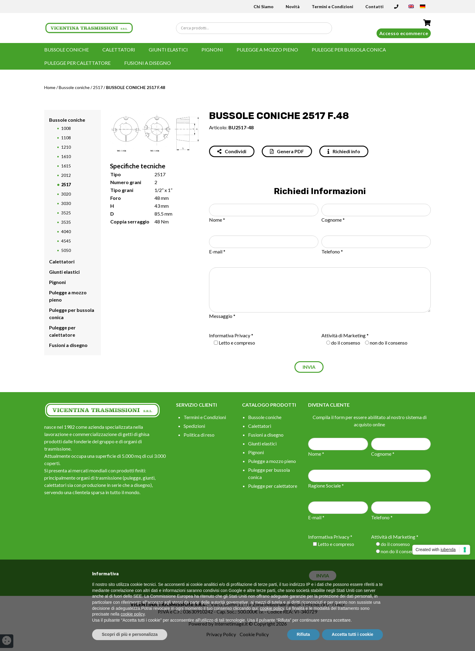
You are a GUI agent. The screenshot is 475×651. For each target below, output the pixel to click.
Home (49, 87)
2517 (98, 87)
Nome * (217, 220)
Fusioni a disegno (147, 63)
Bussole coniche (66, 49)
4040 (66, 231)
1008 (66, 128)
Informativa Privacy (229, 335)
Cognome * (333, 220)
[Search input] (255, 28)
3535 (66, 222)
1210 (66, 147)
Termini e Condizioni (332, 6)
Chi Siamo (264, 6)
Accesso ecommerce (403, 33)
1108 (66, 137)
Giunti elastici (168, 49)
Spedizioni (194, 426)
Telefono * (332, 251)
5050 (66, 250)
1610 (66, 156)
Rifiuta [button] (303, 634)
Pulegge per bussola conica (349, 49)
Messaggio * (222, 316)
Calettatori (118, 49)
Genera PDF (287, 151)
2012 (66, 175)
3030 (66, 203)
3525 (66, 212)
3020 (66, 194)
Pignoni (212, 49)
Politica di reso (199, 435)
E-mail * (217, 251)
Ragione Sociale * (326, 485)
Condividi (231, 151)
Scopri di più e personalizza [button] (130, 634)
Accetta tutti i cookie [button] (352, 634)
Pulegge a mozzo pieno (267, 49)
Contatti (374, 6)
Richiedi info (343, 151)
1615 (66, 165)
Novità (293, 6)
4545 (66, 240)
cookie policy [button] (272, 608)
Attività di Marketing (343, 335)
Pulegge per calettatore (77, 63)
